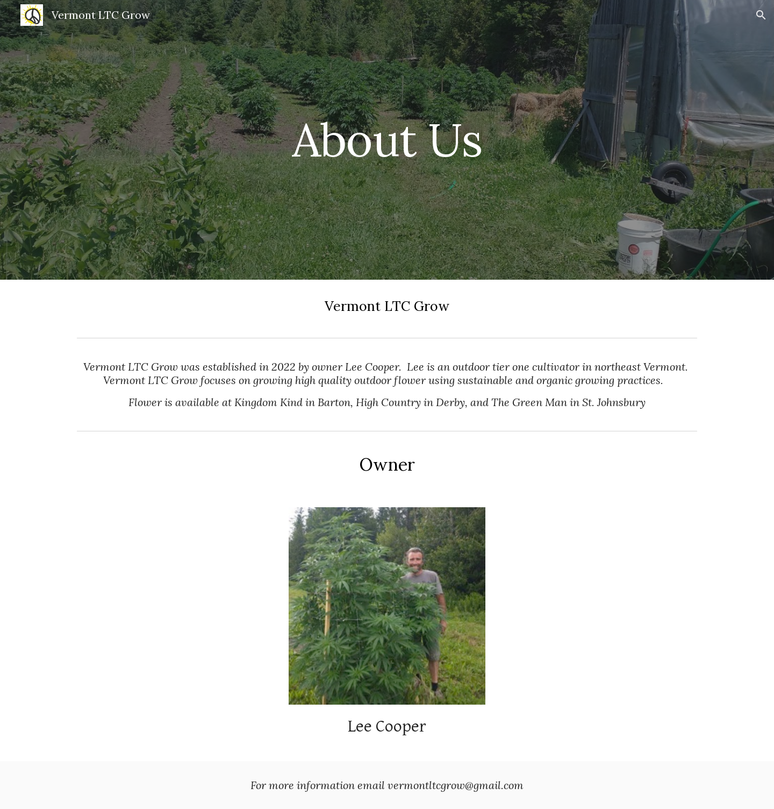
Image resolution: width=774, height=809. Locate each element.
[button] (761, 15)
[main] (387, 139)
